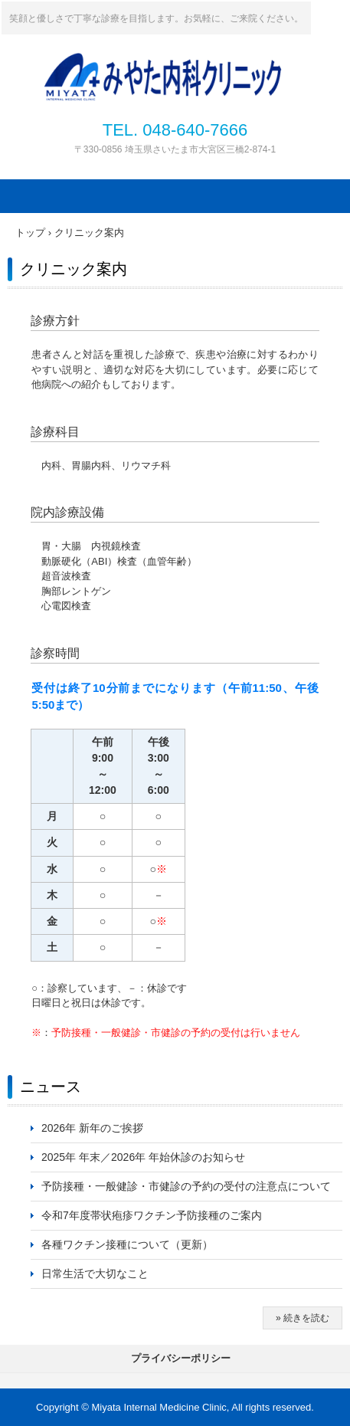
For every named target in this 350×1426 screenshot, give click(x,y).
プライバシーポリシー (181, 1358)
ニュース (50, 1086)
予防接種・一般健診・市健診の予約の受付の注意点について (186, 1186)
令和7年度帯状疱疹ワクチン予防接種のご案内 (151, 1215)
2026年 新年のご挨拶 (92, 1128)
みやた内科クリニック (195, 64)
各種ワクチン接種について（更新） (127, 1244)
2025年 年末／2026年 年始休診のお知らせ (143, 1157)
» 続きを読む (302, 1318)
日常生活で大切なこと (95, 1273)
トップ (30, 232)
